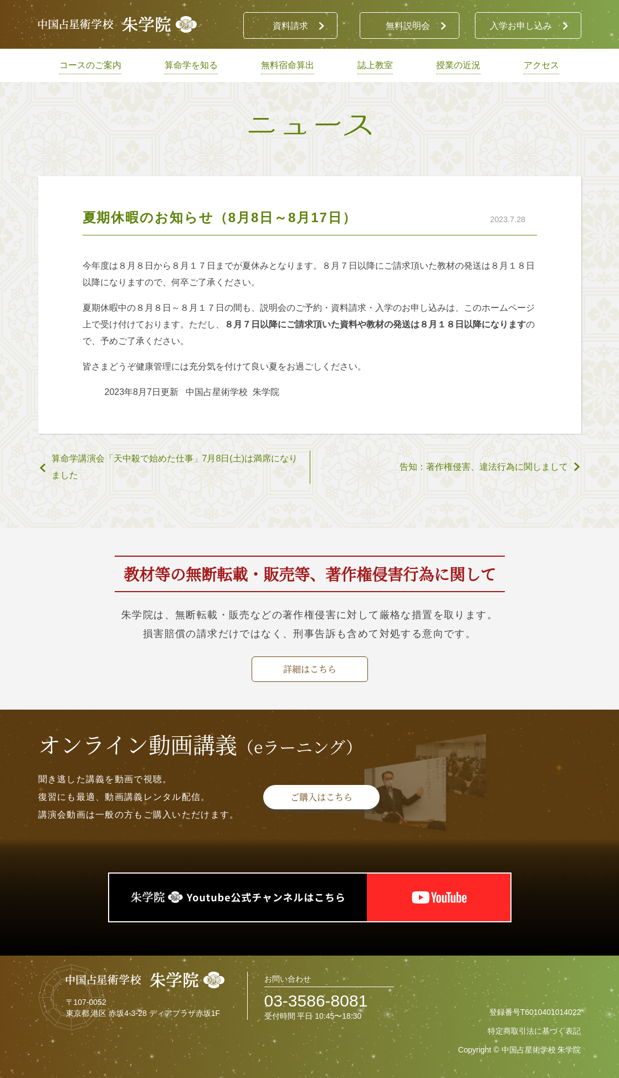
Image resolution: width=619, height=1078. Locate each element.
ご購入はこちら (321, 796)
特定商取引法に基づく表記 (534, 1030)
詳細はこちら (309, 669)
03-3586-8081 (316, 1001)
